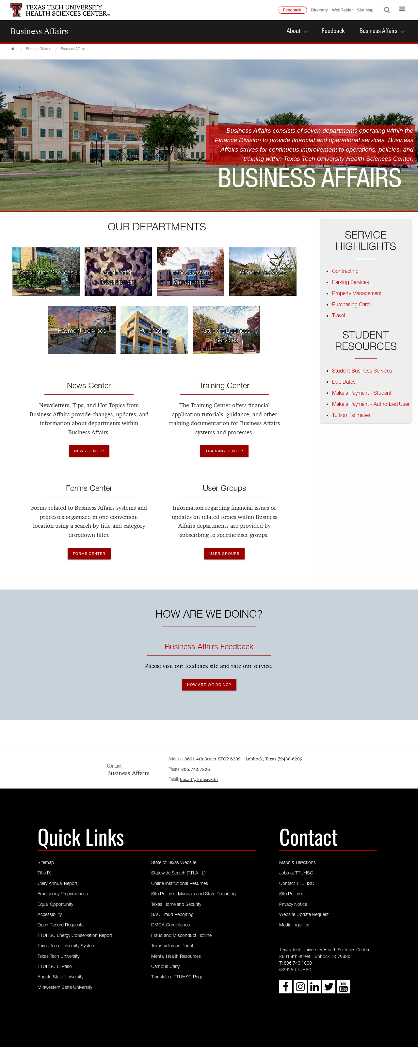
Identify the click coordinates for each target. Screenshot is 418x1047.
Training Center (224, 387)
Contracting (345, 271)
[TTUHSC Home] (14, 49)
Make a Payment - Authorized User (371, 404)
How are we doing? (209, 685)
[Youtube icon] (343, 989)
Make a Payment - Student (362, 393)
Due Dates (344, 382)
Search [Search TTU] (387, 10)
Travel (338, 316)
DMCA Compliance (170, 925)
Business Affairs (39, 31)
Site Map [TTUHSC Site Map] (365, 10)
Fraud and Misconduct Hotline (181, 936)
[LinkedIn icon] (314, 989)
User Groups (224, 489)
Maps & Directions (297, 863)
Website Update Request (304, 915)
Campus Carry (165, 967)
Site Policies (291, 894)
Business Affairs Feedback (209, 648)
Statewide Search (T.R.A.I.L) (178, 873)
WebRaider (342, 10)
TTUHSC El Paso (55, 967)
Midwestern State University (65, 988)
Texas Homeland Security (176, 905)
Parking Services (350, 283)
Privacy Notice (293, 905)
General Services (262, 273)
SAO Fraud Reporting (172, 915)
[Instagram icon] (300, 989)
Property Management (357, 294)
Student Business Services (362, 371)
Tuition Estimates (351, 416)
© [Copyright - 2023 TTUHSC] (281, 970)
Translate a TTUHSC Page (177, 977)
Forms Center (89, 489)
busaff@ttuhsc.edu (199, 779)
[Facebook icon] (285, 989)
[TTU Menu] (402, 10)
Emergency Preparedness (63, 894)
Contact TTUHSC (296, 884)
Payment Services (82, 331)
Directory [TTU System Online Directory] (319, 10)
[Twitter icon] (328, 989)
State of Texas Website (173, 863)
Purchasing (154, 331)
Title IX (44, 873)
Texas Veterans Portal (172, 946)
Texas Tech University (58, 957)
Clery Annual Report (57, 884)
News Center (89, 387)
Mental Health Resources (176, 957)
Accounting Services (45, 273)
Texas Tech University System (66, 946)
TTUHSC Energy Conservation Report (75, 936)
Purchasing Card (351, 305)
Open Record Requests (61, 925)
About (293, 31)
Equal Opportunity (55, 905)
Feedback (292, 10)
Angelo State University (60, 977)
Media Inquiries (294, 925)
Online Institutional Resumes (179, 884)
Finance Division (38, 49)
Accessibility (50, 915)
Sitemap (46, 863)
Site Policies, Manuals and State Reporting (193, 894)
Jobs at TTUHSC (296, 873)
